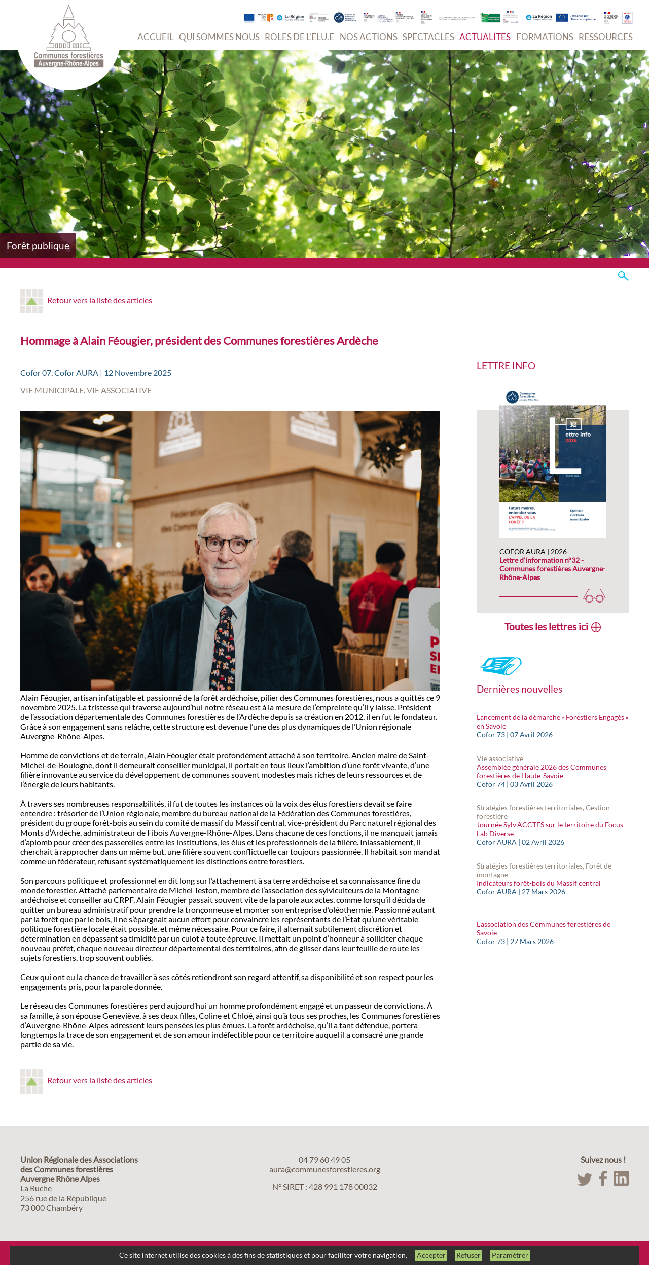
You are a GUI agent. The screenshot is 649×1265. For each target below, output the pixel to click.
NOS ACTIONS (369, 36)
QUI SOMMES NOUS (219, 36)
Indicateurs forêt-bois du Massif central (539, 883)
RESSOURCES (606, 36)
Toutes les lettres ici (546, 626)
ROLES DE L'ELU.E (299, 36)
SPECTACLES (428, 36)
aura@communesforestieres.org (324, 1169)
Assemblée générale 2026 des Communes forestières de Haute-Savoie (541, 771)
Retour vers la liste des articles (99, 300)
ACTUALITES (485, 36)
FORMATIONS (544, 36)
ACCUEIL (155, 36)
